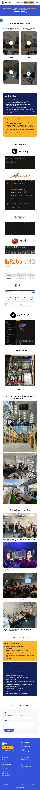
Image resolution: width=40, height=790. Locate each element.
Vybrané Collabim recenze (6, 764)
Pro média (22, 768)
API (21, 764)
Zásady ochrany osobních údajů (26, 784)
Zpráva (6, 720)
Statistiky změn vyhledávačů (26, 766)
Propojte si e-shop (24, 759)
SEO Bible (22, 769)
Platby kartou (4, 759)
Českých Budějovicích (14, 111)
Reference (3, 761)
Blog (2, 769)
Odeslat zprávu (9, 730)
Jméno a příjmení (8, 715)
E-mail (22, 715)
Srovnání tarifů (4, 778)
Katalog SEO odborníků (25, 757)
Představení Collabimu (6, 773)
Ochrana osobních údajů (6, 775)
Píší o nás (3, 762)
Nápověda (22, 762)
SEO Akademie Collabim (25, 761)
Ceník (3, 766)
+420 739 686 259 (25, 746)
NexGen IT (22, 787)
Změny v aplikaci (5, 768)
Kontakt (3, 777)
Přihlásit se (19, 2)
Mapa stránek (34, 784)
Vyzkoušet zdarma (28, 2)
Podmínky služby (5, 757)
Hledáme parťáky (5, 771)
